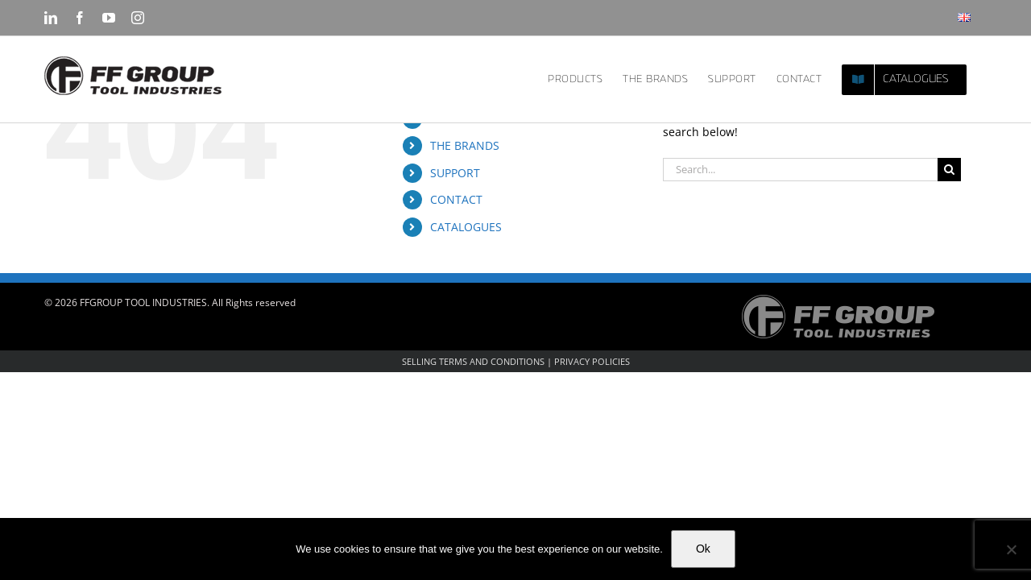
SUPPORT (455, 172)
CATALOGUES (466, 226)
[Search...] (800, 169)
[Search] (949, 169)
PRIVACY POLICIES (592, 361)
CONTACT (456, 199)
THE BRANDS (464, 145)
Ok (703, 548)
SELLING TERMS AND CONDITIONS (473, 361)
